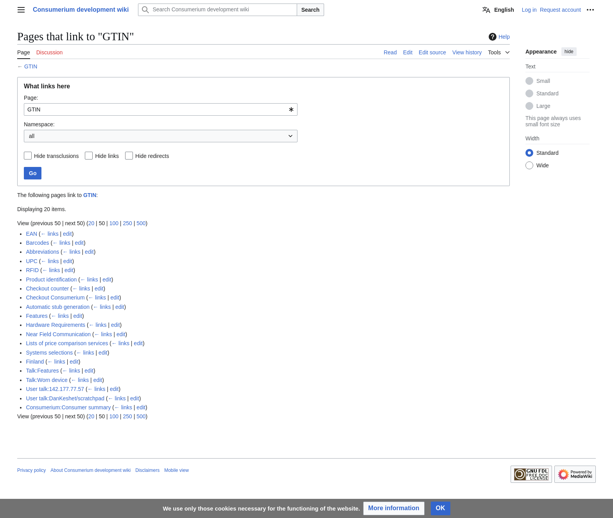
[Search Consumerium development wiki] (217, 10)
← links (50, 234)
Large (543, 106)
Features (36, 316)
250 (127, 223)
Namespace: (39, 124)
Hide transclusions (56, 156)
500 (140, 223)
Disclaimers (147, 470)
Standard (547, 93)
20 (91, 223)
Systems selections (49, 353)
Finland (35, 361)
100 (113, 223)
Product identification (51, 279)
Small (543, 81)
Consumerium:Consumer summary (68, 407)
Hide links (107, 156)
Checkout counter (47, 288)
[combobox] (161, 109)
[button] (394, 508)
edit (67, 234)
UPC (32, 261)
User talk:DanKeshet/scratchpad (65, 398)
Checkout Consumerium (55, 297)
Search (310, 10)
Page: (31, 98)
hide (569, 51)
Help (498, 37)
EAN (31, 234)
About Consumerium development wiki (90, 470)
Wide (542, 165)
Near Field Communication (58, 334)
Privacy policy (31, 470)
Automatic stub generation (58, 307)
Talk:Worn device (46, 380)
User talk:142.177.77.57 (55, 389)
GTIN (30, 66)
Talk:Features (42, 370)
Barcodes (37, 243)
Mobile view (176, 470)
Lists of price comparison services (67, 343)
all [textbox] (31, 136)
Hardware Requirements (55, 325)
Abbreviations (42, 252)
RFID (32, 270)
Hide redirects (152, 156)
